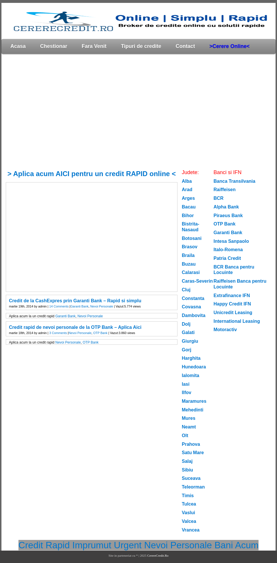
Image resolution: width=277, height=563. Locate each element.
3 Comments (58, 333)
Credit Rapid (44, 545)
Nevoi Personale (101, 306)
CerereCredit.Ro (158, 555)
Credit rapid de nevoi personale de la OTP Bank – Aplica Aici (75, 327)
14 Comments (59, 306)
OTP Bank (100, 333)
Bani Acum (236, 545)
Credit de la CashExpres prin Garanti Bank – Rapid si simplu (75, 300)
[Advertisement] (55, 111)
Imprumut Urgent (107, 545)
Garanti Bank (79, 306)
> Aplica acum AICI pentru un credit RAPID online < (92, 174)
